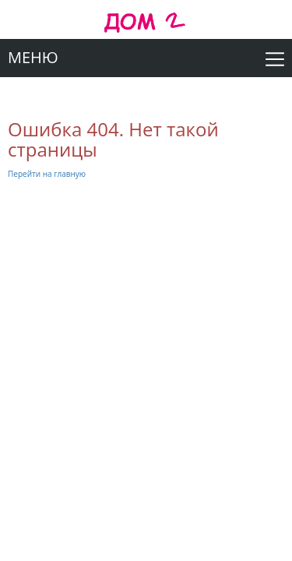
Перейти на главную (47, 173)
